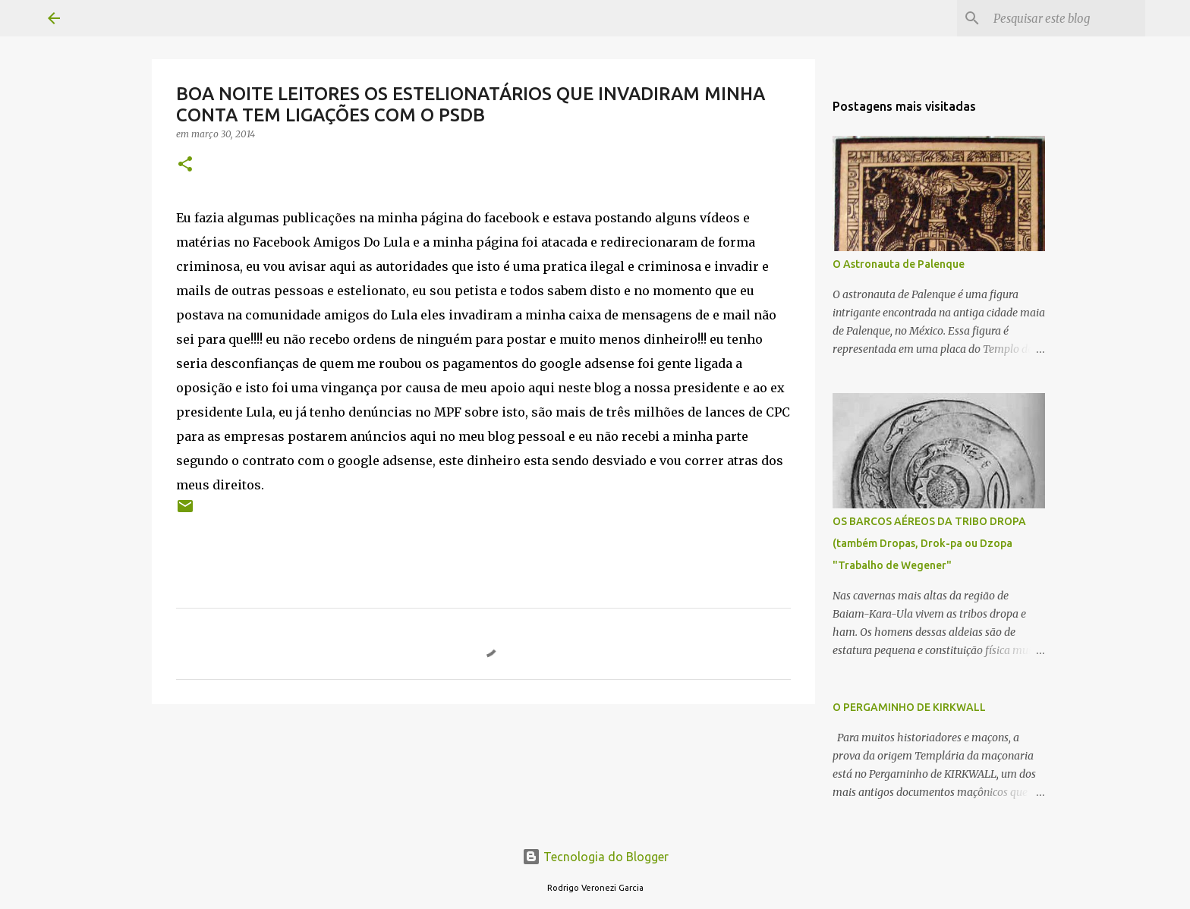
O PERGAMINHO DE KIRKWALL (909, 707)
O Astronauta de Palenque (899, 264)
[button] (185, 165)
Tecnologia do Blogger (595, 856)
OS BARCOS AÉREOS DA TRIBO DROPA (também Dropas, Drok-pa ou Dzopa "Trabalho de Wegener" (929, 543)
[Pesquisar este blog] (1065, 18)
